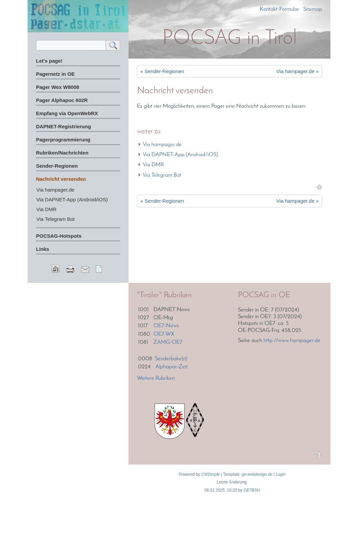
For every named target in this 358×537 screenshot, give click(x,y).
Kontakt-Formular (279, 9)
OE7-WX (163, 334)
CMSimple (210, 474)
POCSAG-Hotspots (58, 236)
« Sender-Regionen (162, 71)
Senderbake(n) (171, 359)
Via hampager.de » (297, 71)
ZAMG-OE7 (167, 342)
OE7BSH (252, 490)
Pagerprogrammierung (63, 139)
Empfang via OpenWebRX (67, 113)
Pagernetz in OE (55, 74)
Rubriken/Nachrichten (62, 153)
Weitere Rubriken (156, 378)
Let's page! (49, 61)
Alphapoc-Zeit (171, 367)
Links (42, 249)
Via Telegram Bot (162, 175)
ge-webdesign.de (257, 474)
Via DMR (153, 165)
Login (280, 474)
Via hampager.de (162, 144)
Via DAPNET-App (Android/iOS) (180, 155)
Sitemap (312, 9)
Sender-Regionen (57, 166)
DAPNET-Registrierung (63, 126)
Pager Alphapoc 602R (62, 100)
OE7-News (166, 326)
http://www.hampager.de (291, 340)
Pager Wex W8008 (57, 87)
